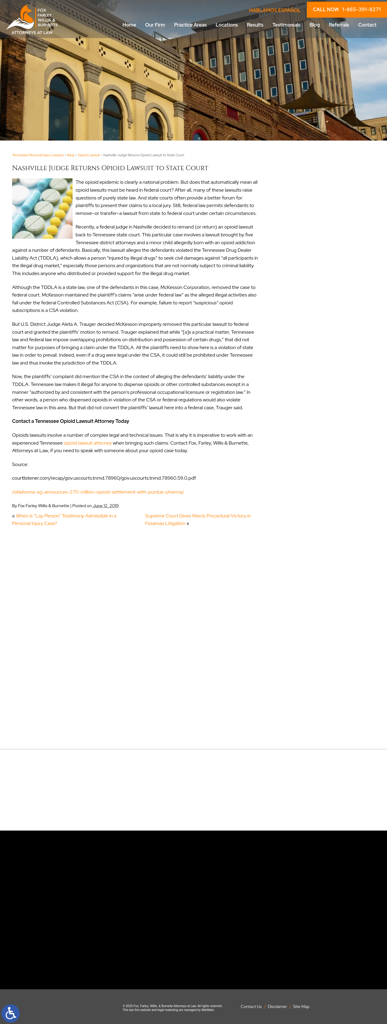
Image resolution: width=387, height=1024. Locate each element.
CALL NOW (347, 9)
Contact (367, 25)
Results (255, 25)
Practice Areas (190, 25)
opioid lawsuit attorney (88, 443)
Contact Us (251, 1006)
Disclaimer (277, 1006)
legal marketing (168, 1010)
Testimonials (286, 25)
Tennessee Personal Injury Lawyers (38, 155)
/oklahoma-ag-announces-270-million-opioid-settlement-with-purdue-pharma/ (98, 492)
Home (129, 25)
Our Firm (155, 25)
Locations (227, 25)
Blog (315, 25)
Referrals (339, 25)
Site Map (301, 1006)
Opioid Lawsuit (89, 155)
